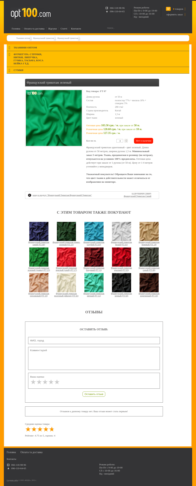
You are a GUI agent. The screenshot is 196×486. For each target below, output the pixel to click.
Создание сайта (12, 480)
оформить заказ (174, 14)
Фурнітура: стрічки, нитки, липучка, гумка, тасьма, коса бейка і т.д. (28, 59)
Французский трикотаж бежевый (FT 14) (149, 243)
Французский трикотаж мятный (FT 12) (93, 294)
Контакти (76, 28)
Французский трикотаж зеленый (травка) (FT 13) (39, 269)
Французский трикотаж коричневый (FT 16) (149, 294)
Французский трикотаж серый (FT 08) (149, 269)
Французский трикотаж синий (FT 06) (38, 243)
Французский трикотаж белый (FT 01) (121, 243)
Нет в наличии (143, 140)
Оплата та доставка (34, 28)
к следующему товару (137, 194)
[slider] (45, 382)
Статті (63, 28)
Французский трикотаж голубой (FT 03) (93, 243)
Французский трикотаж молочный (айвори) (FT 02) (66, 294)
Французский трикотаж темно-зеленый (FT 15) (66, 243)
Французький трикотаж (43, 38)
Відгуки (52, 28)
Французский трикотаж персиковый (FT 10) (38, 294)
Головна (16, 28)
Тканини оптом (23, 38)
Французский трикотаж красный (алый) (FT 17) (66, 269)
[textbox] (119, 140)
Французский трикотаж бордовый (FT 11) (93, 269)
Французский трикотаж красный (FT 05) (121, 269)
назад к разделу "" (62, 195)
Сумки (18, 70)
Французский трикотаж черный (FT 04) (121, 294)
